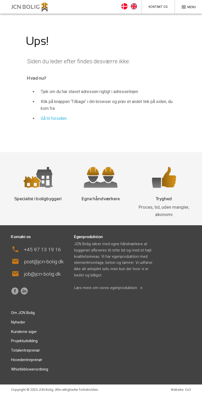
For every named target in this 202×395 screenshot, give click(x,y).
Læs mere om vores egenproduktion (105, 287)
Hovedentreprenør (26, 359)
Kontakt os (158, 7)
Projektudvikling (24, 340)
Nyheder (18, 322)
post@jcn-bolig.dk (44, 262)
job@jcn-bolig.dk (42, 274)
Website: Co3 (181, 390)
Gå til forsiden (54, 118)
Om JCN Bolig (23, 312)
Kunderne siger (24, 331)
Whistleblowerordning (29, 369)
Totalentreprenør (25, 350)
